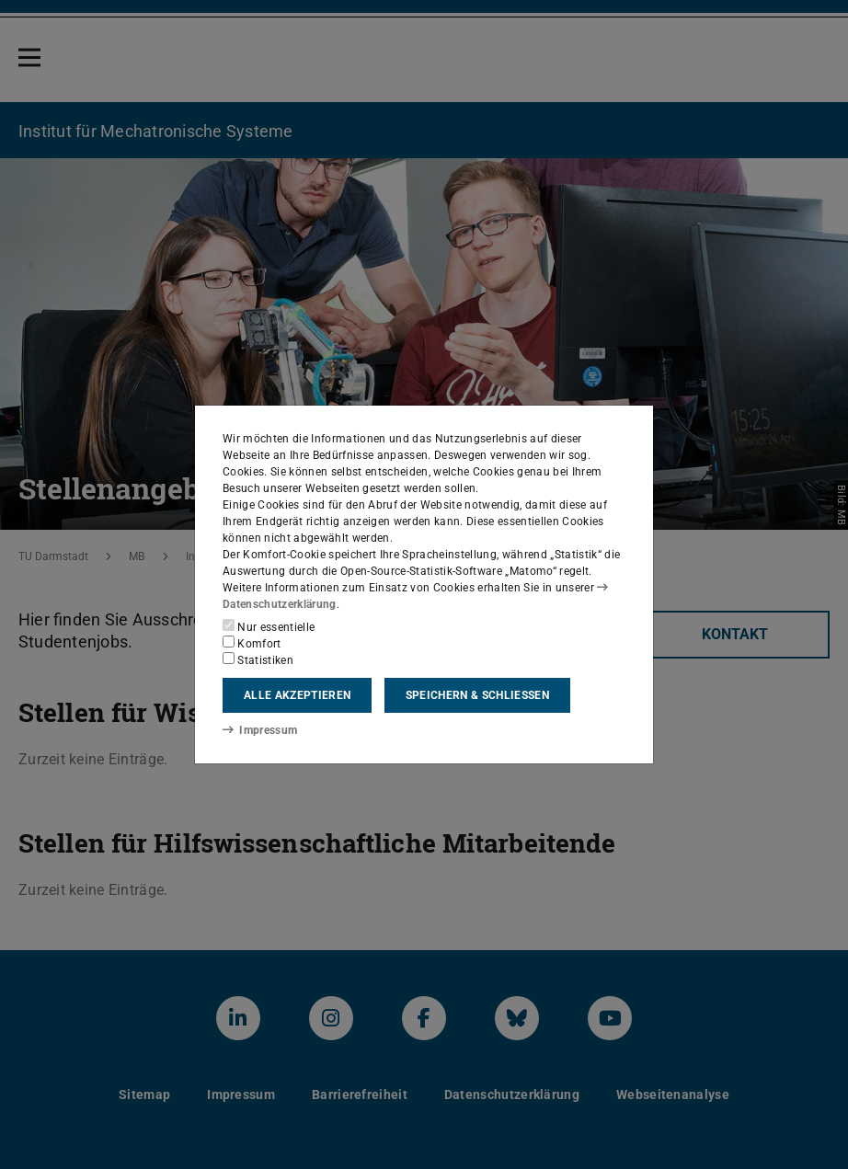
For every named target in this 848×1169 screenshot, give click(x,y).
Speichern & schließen (477, 695)
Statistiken (258, 659)
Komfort (252, 643)
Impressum (260, 730)
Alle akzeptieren (297, 695)
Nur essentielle (269, 626)
